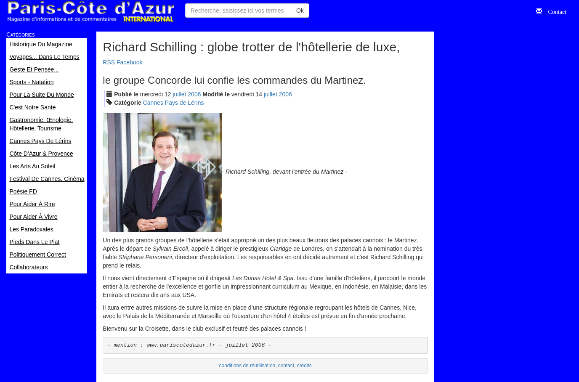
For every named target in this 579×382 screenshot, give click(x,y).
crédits (304, 366)
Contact (554, 11)
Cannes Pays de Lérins (173, 102)
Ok (300, 10)
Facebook (129, 62)
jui (179, 94)
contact (286, 366)
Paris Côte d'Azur (90, 11)
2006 (194, 94)
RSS (109, 62)
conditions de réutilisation (247, 366)
